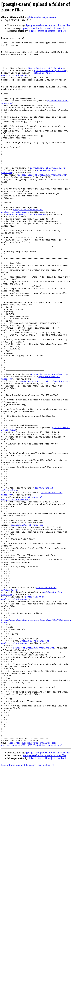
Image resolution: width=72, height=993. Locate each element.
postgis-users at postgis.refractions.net (27, 81)
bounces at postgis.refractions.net (26, 250)
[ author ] (61, 31)
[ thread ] (41, 31)
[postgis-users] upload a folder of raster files (48, 25)
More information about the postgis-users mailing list (27, 907)
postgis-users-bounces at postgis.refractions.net (22, 246)
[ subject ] (51, 31)
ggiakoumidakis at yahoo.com (41, 17)
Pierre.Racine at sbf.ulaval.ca (46, 74)
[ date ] (32, 31)
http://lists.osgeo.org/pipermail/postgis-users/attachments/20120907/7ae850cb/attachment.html (31, 885)
